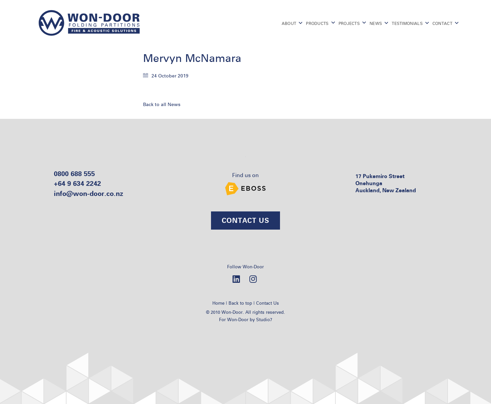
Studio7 (264, 319)
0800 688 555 (74, 173)
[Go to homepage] (89, 23)
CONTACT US (245, 220)
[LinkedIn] (236, 278)
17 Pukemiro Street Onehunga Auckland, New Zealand (385, 183)
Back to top (240, 303)
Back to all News (161, 104)
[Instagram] (253, 278)
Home (218, 303)
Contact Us (267, 303)
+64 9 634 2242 (77, 183)
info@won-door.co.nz (88, 193)
